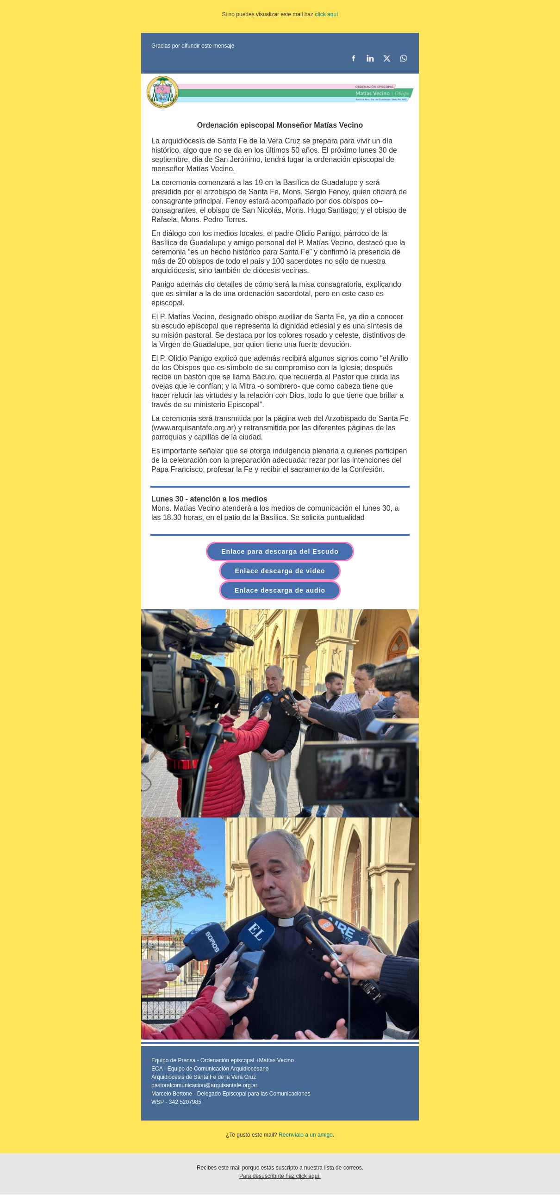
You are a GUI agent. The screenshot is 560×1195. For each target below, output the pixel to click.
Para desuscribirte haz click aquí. (280, 1176)
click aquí (326, 14)
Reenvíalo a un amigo (306, 1135)
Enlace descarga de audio (280, 590)
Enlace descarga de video (280, 571)
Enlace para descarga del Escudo (280, 551)
